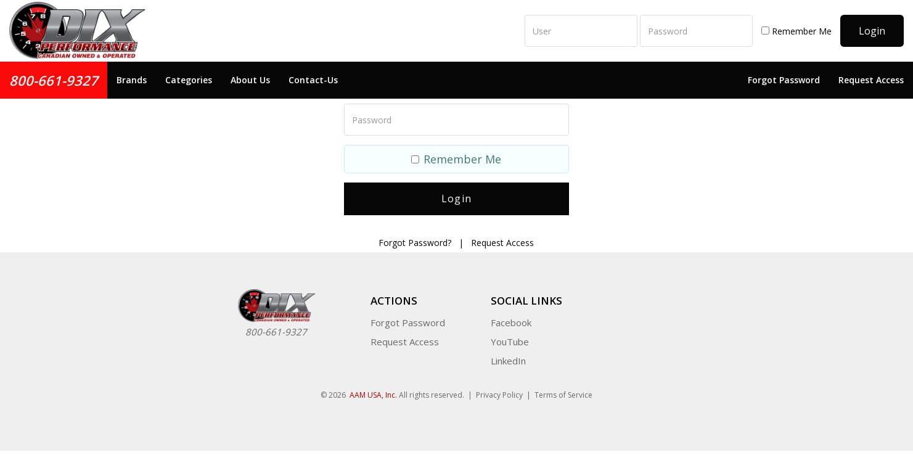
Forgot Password (784, 80)
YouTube (510, 341)
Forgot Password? (415, 242)
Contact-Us (313, 80)
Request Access (871, 80)
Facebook (511, 322)
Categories (188, 80)
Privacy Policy (499, 395)
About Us (250, 80)
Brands (132, 80)
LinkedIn (508, 361)
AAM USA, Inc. (373, 395)
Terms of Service (563, 395)
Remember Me (796, 31)
